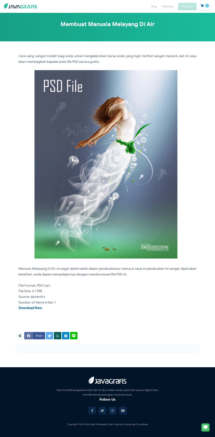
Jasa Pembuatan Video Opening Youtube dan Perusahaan (119, 424)
